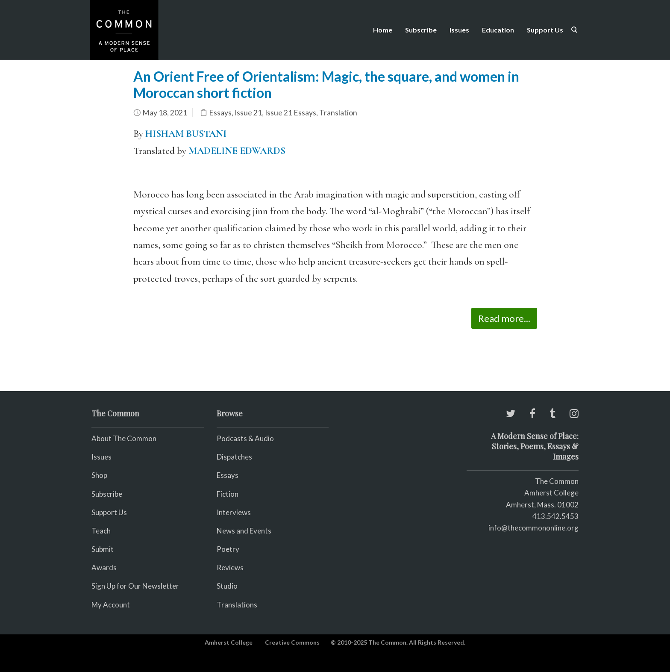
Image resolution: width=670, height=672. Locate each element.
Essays (220, 112)
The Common (557, 481)
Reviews (230, 567)
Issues (459, 30)
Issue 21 (248, 112)
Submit (102, 549)
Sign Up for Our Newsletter (135, 585)
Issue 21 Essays (290, 112)
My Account (110, 604)
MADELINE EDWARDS (236, 151)
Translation (338, 112)
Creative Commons (292, 642)
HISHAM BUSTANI (185, 134)
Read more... (504, 318)
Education (498, 30)
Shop (99, 475)
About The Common (123, 438)
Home (382, 30)
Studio (227, 585)
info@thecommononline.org (533, 527)
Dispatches (234, 456)
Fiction (227, 493)
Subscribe (421, 30)
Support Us (545, 30)
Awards (104, 567)
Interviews (234, 512)
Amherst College (229, 642)
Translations (237, 604)
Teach (101, 530)
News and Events (244, 530)
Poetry (228, 549)
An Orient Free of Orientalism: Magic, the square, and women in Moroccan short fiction (326, 84)
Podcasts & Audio (245, 438)
